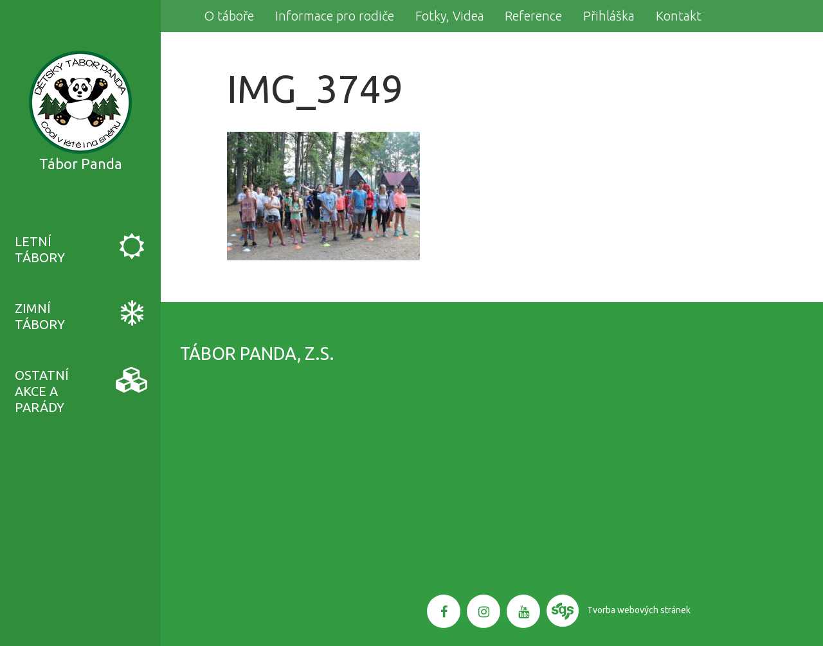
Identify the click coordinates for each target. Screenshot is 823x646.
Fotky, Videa (449, 15)
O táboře (229, 15)
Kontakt (678, 15)
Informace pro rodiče (334, 15)
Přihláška (609, 15)
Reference (533, 15)
